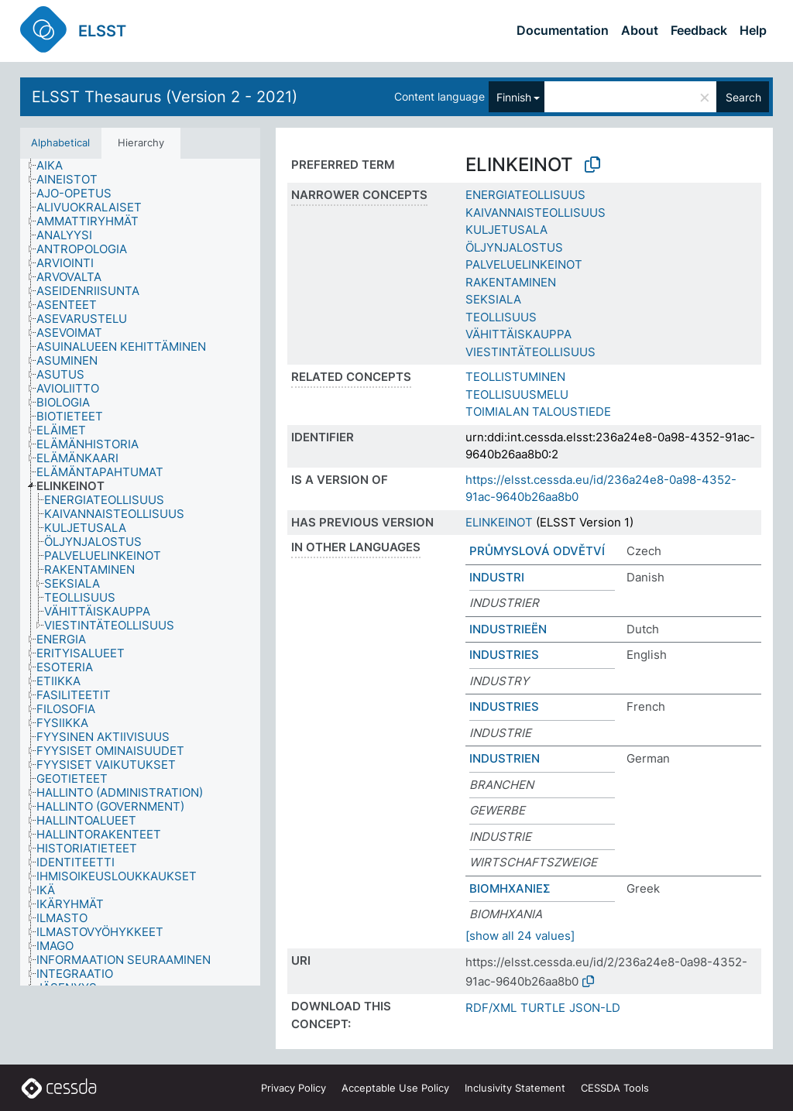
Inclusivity (515, 1088)
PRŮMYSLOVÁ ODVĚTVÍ (537, 550)
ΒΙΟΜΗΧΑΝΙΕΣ (510, 888)
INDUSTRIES (504, 654)
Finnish (513, 97)
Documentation (563, 30)
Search (743, 97)
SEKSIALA (493, 299)
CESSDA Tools (615, 1088)
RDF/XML (491, 1007)
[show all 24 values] (520, 935)
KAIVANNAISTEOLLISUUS (535, 212)
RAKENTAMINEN (510, 282)
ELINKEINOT (499, 522)
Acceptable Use (395, 1088)
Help (753, 30)
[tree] (140, 572)
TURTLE (542, 1007)
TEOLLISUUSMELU (516, 394)
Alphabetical (60, 142)
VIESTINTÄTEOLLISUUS (530, 352)
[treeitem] (56, 166)
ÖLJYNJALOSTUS (514, 247)
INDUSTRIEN (504, 758)
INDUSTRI (496, 577)
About (639, 30)
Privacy (293, 1088)
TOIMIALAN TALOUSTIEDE (538, 411)
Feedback (699, 30)
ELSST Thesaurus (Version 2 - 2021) (164, 96)
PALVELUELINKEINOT (523, 264)
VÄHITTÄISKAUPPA (518, 334)
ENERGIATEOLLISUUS (525, 194)
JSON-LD (594, 1007)
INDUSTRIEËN (508, 629)
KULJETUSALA (506, 229)
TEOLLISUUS (501, 317)
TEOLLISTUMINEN (515, 376)
